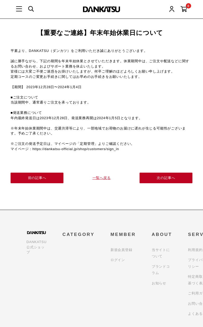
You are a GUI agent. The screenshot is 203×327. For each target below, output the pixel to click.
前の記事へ (37, 178)
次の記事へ (166, 178)
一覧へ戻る (102, 178)
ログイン (117, 260)
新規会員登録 (121, 250)
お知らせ (159, 283)
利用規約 (195, 250)
